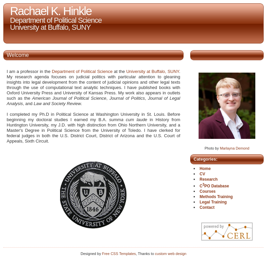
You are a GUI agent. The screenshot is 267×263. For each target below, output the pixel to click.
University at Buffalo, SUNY (152, 71)
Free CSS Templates (119, 254)
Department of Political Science (82, 71)
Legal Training (213, 202)
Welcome (18, 55)
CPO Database (214, 186)
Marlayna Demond (234, 148)
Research (209, 179)
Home (205, 168)
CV (202, 174)
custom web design (170, 254)
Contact (207, 207)
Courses (208, 191)
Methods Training (216, 196)
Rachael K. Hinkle (50, 10)
